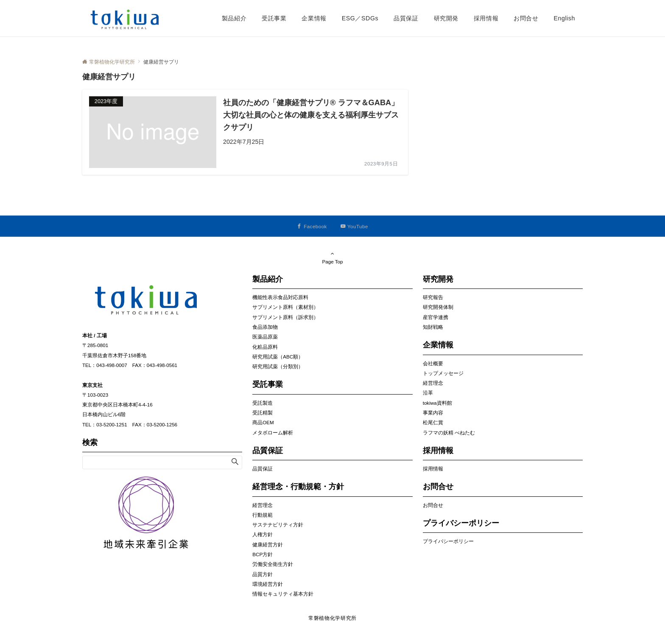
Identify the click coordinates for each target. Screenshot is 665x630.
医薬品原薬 (265, 336)
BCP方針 (262, 554)
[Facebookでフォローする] (312, 226)
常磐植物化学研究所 (332, 618)
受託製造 (262, 403)
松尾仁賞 (433, 422)
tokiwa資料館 (437, 403)
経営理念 (262, 505)
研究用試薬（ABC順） (277, 356)
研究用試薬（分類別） (277, 366)
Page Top (332, 257)
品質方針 (262, 574)
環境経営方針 (267, 584)
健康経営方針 (267, 544)
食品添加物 (265, 327)
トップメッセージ (443, 373)
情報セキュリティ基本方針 (282, 593)
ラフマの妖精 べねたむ (449, 432)
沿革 (428, 392)
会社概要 (433, 363)
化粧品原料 (265, 347)
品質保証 (262, 468)
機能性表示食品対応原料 (280, 297)
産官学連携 (435, 317)
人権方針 (262, 534)
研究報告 (433, 297)
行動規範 (262, 515)
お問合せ (433, 505)
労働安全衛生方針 (272, 564)
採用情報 (433, 468)
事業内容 (433, 412)
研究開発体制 (438, 307)
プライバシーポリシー (448, 541)
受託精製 (262, 412)
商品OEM (263, 422)
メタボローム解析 (272, 432)
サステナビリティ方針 (277, 524)
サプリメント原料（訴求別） (285, 317)
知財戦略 (433, 327)
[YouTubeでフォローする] (354, 226)
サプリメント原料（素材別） (285, 307)
